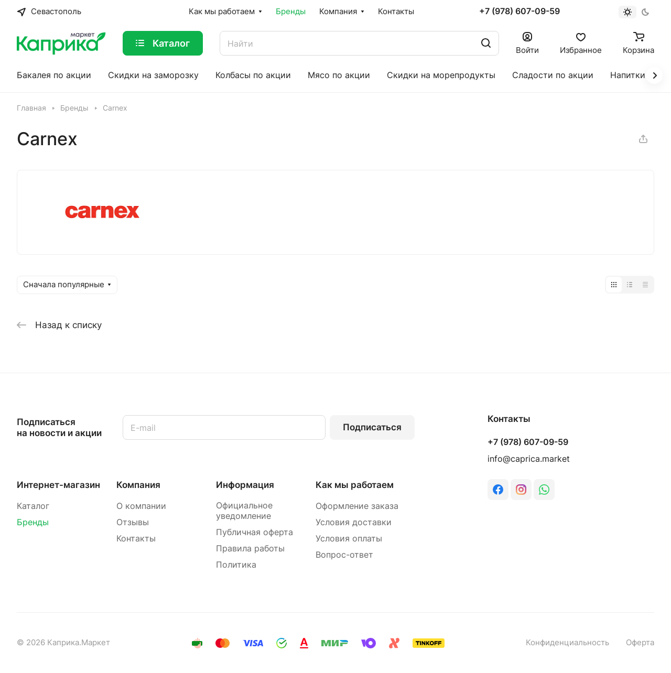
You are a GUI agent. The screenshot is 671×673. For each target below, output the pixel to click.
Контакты (136, 539)
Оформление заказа (357, 506)
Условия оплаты (349, 539)
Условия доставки (354, 522)
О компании (141, 506)
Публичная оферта (254, 532)
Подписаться (372, 427)
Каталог (33, 506)
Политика (236, 565)
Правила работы (250, 548)
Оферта (640, 642)
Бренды (33, 522)
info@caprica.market (529, 459)
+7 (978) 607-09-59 (519, 11)
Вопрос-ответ (344, 555)
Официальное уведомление (244, 511)
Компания (138, 485)
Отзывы (132, 522)
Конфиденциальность (567, 642)
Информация (245, 485)
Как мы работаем (355, 485)
